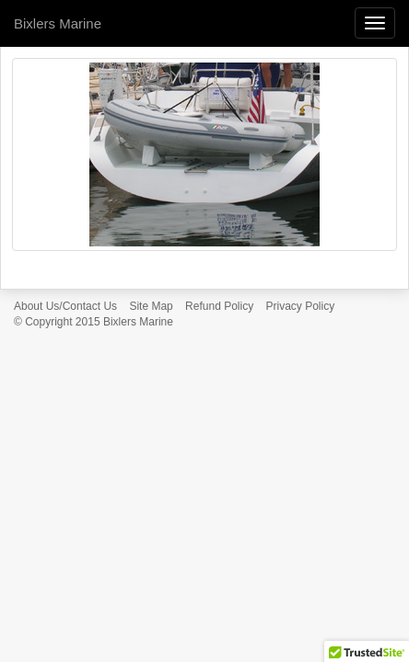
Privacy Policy (300, 306)
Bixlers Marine (57, 23)
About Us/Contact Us (65, 306)
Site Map (150, 306)
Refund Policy (219, 306)
